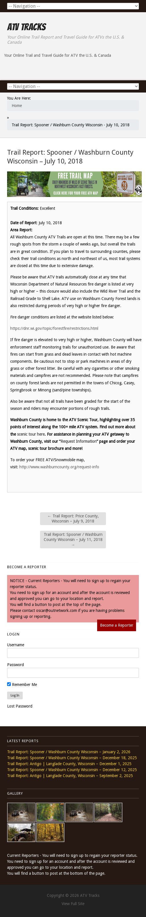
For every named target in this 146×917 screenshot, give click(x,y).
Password (15, 664)
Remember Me (22, 684)
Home (17, 106)
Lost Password (19, 706)
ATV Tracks (26, 27)
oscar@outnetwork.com (56, 610)
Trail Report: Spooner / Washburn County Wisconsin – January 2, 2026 (68, 752)
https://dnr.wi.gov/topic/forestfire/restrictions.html (54, 328)
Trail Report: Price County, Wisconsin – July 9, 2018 (73, 518)
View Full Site (73, 903)
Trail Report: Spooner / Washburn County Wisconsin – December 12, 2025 (72, 769)
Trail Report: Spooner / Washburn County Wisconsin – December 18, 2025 (72, 758)
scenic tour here (31, 434)
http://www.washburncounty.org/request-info (59, 467)
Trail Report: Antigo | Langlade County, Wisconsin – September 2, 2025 (70, 775)
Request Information (79, 441)
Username (15, 645)
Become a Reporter (116, 625)
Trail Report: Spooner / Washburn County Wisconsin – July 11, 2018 (73, 539)
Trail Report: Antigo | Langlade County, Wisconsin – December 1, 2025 (69, 763)
